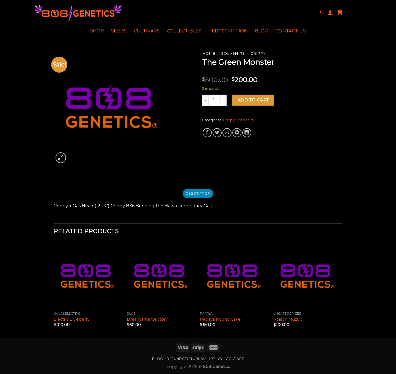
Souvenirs (233, 53)
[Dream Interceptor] (161, 275)
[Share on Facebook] (207, 132)
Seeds (119, 31)
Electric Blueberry (72, 319)
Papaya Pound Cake (220, 319)
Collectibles (184, 31)
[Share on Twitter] (217, 132)
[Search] (321, 12)
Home (208, 53)
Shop (97, 31)
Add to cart (253, 100)
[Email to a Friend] (227, 132)
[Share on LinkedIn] (246, 132)
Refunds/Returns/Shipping (194, 359)
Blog (261, 31)
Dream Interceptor (146, 319)
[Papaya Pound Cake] (234, 275)
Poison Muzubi (288, 319)
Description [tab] (198, 193)
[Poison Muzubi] (307, 275)
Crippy (258, 53)
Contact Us (291, 31)
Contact (235, 359)
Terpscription (228, 31)
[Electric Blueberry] (88, 275)
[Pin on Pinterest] (236, 132)
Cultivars (147, 31)
